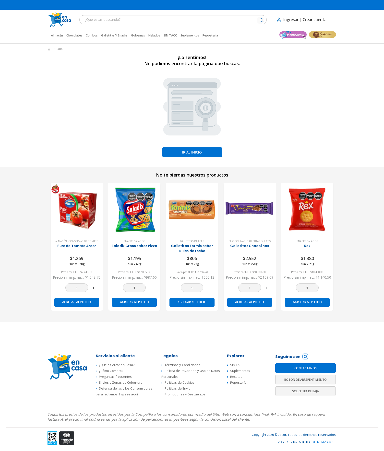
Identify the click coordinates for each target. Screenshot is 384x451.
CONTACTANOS (305, 368)
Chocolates (74, 35)
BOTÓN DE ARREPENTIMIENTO (305, 380)
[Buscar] (261, 20)
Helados (154, 35)
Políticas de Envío (178, 388)
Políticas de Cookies (179, 382)
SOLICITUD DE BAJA (305, 391)
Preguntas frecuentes (115, 376)
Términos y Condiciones (182, 365)
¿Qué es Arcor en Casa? (116, 365)
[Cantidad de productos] (76, 287)
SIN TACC (170, 35)
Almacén (57, 35)
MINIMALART (324, 441)
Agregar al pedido (76, 302)
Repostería (210, 35)
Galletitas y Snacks (114, 35)
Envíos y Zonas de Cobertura (121, 382)
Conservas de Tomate (83, 241)
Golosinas (138, 35)
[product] (77, 209)
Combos (92, 35)
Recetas (236, 376)
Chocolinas (236, 241)
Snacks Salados (134, 241)
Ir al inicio (192, 152)
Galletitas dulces (192, 241)
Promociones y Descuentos (185, 394)
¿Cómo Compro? (111, 370)
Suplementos (189, 35)
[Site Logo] (57, 19)
